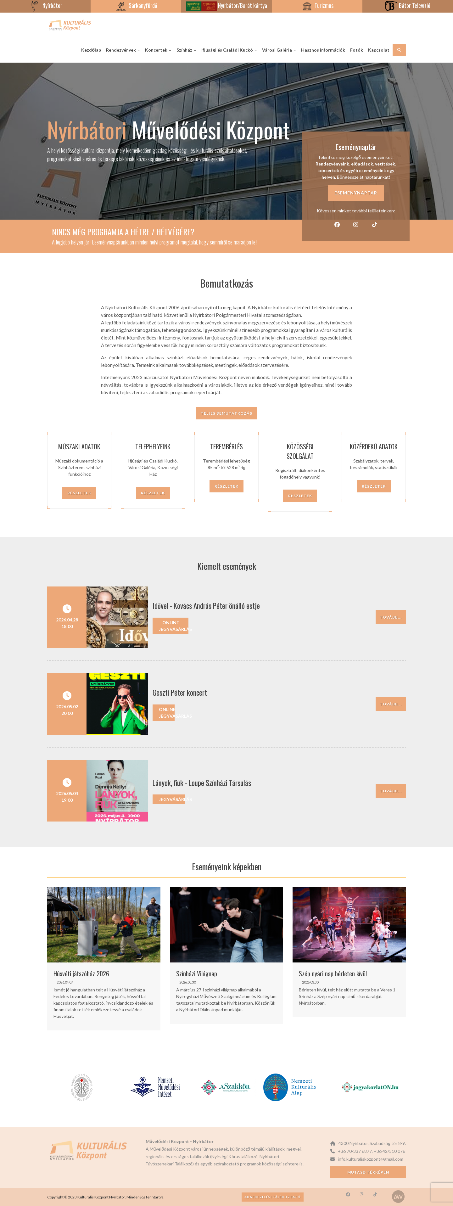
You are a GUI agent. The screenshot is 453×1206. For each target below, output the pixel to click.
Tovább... (391, 617)
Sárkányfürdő (136, 5)
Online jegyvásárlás (173, 626)
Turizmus (317, 5)
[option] (103, 958)
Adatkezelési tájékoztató (272, 1197)
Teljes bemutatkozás (226, 413)
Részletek (79, 493)
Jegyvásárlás (172, 799)
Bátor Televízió (407, 5)
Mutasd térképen (368, 1172)
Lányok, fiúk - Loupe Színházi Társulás (202, 782)
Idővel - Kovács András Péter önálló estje (206, 605)
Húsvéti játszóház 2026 (81, 973)
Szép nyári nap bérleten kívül (333, 973)
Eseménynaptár (355, 192)
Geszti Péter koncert (180, 692)
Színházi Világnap (196, 973)
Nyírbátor (45, 5)
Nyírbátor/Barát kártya (226, 5)
